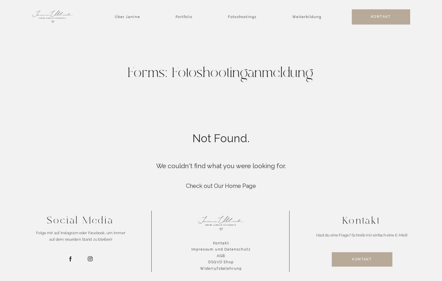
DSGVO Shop (220, 262)
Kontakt (221, 243)
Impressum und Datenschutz (221, 249)
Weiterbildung (307, 17)
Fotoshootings (242, 17)
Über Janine (127, 17)
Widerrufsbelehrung (221, 269)
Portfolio (184, 17)
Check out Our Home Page (221, 186)
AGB (221, 256)
